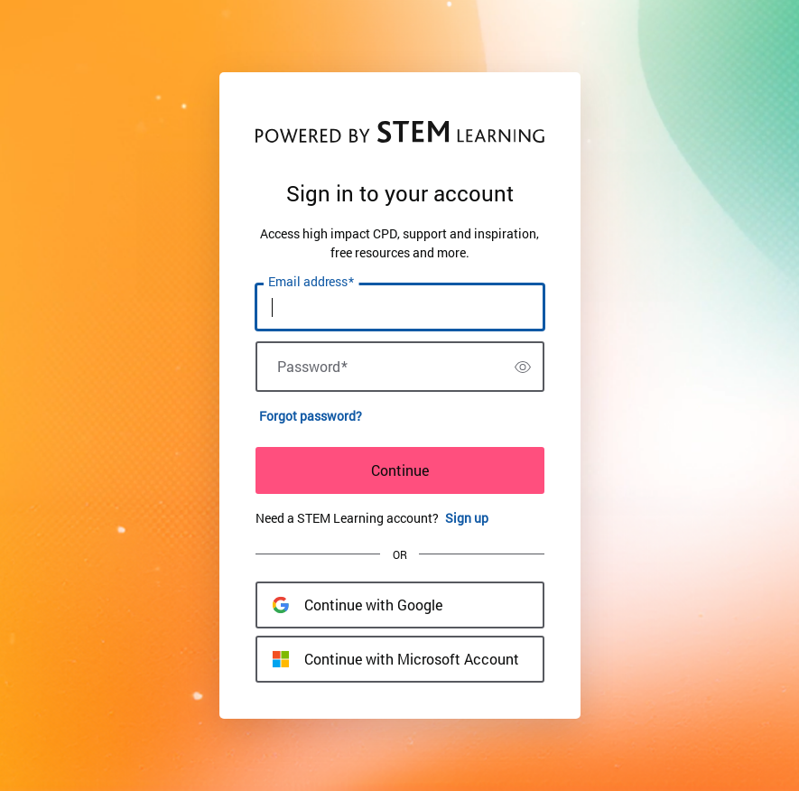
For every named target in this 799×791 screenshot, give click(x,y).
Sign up (466, 517)
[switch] (523, 366)
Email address (311, 282)
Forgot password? (310, 415)
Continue (400, 470)
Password (312, 366)
